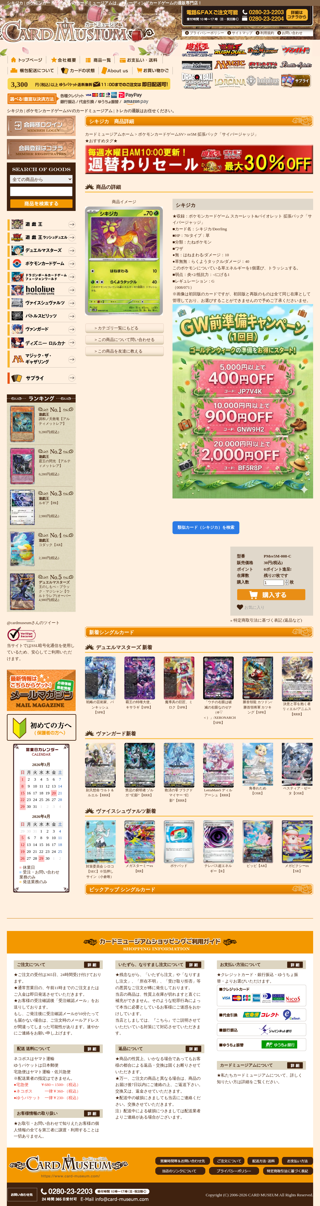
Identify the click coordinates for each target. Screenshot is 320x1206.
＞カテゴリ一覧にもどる (116, 328)
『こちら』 (162, 1020)
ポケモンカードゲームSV (161, 134)
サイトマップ (242, 33)
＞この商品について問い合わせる (124, 339)
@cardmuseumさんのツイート (33, 622)
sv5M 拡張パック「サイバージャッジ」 (222, 134)
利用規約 (267, 33)
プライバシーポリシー (207, 33)
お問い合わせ (292, 33)
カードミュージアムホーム (109, 134)
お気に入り (251, 607)
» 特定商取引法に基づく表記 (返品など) (266, 620)
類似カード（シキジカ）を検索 (206, 527)
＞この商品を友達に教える (118, 351)
